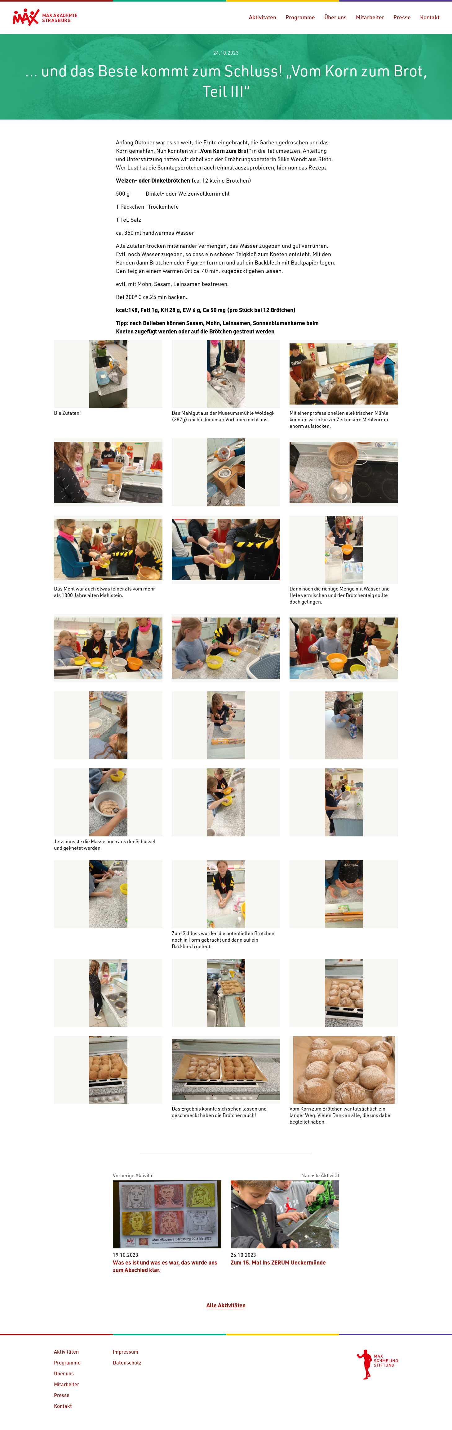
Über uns (335, 17)
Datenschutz (127, 1362)
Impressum (125, 1351)
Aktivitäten (262, 17)
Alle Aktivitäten (226, 1305)
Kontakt (430, 17)
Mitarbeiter (370, 17)
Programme (300, 17)
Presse (402, 17)
